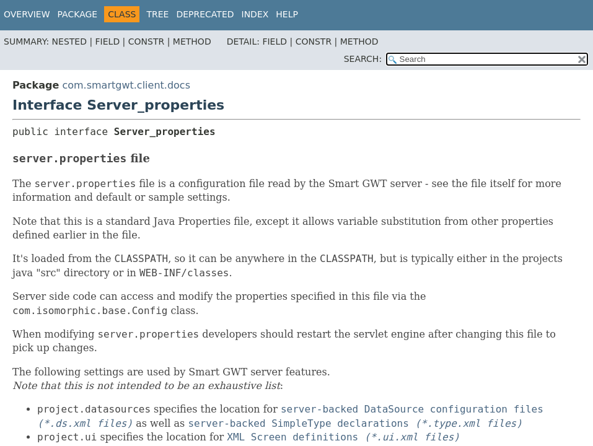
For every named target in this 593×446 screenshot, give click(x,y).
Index (255, 14)
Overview (27, 14)
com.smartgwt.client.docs (126, 85)
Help (287, 14)
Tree (157, 14)
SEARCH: (363, 59)
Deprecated (205, 14)
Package (78, 14)
